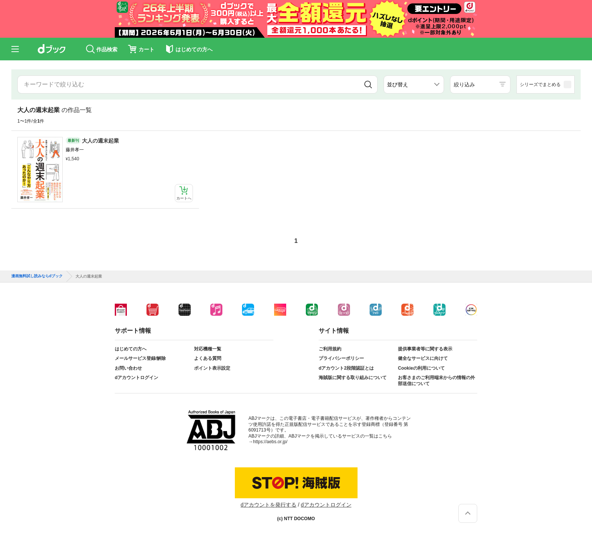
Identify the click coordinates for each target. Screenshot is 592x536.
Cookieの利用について (421, 368)
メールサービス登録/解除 (140, 358)
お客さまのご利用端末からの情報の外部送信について (436, 380)
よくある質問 (207, 358)
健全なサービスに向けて (423, 358)
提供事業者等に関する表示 (425, 349)
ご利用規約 (330, 349)
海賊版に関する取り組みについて (353, 377)
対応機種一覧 (207, 349)
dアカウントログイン (136, 377)
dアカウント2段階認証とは (346, 368)
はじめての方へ (130, 349)
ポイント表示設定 (212, 368)
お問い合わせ (128, 368)
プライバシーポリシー (341, 358)
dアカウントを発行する (268, 505)
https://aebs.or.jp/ (270, 441)
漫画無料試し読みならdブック (37, 276)
